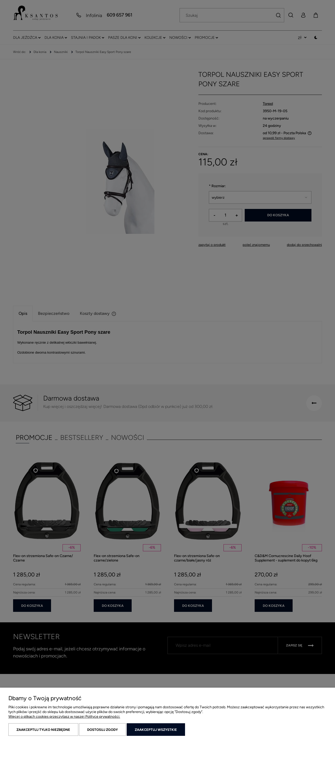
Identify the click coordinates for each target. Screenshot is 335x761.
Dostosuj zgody (102, 730)
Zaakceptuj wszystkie (156, 730)
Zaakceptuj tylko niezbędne (43, 730)
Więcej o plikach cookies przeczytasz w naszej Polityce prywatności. (64, 716)
